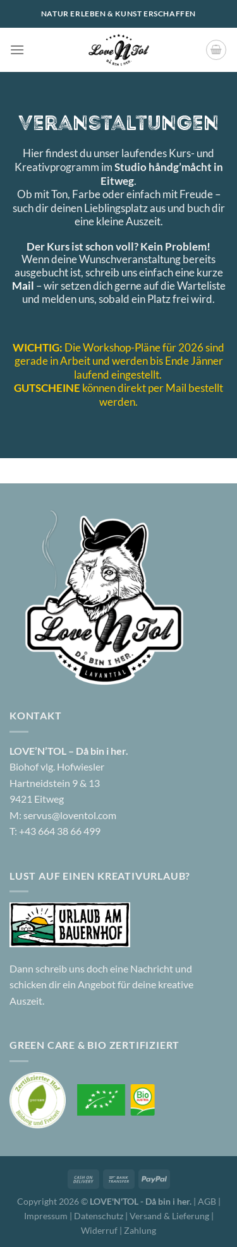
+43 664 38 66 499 (59, 831)
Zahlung (140, 1230)
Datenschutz (99, 1215)
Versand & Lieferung (170, 1215)
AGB (207, 1201)
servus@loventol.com (69, 815)
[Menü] (17, 49)
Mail (23, 286)
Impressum (47, 1215)
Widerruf (99, 1230)
